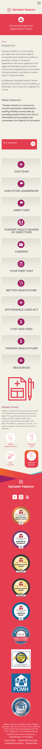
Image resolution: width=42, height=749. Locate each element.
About (4, 42)
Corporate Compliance (14, 743)
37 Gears (29, 737)
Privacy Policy (10, 740)
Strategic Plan (31, 743)
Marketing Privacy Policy (28, 740)
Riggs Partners (15, 737)
